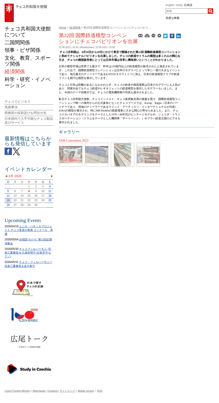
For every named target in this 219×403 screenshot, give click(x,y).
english (170, 5)
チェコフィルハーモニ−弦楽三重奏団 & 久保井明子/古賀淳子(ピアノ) (28, 252)
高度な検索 (172, 18)
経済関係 (75, 27)
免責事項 (11, 107)
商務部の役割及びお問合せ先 (25, 113)
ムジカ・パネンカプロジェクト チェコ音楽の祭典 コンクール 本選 (29, 230)
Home (62, 27)
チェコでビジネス (17, 101)
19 (7, 200)
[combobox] (187, 11)
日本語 (188, 5)
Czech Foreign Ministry (17, 390)
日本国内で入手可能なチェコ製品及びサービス (29, 120)
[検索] (210, 11)
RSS (100, 390)
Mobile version (86, 390)
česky (179, 5)
